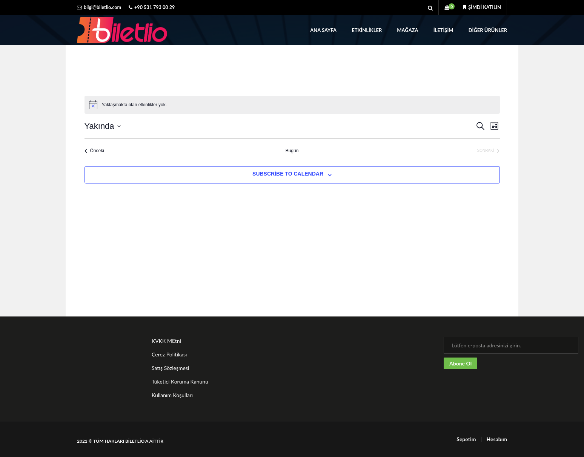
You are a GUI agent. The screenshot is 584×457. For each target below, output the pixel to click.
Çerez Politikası (169, 354)
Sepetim (466, 439)
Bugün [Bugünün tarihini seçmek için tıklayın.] (292, 150)
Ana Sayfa (323, 30)
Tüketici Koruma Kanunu (180, 381)
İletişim (443, 30)
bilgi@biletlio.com (102, 7)
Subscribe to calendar (287, 174)
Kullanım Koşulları (172, 395)
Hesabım (496, 439)
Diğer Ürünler (488, 30)
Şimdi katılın (482, 7)
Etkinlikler (367, 30)
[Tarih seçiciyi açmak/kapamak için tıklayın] (103, 126)
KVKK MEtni (166, 341)
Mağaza (407, 30)
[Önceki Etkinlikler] (94, 151)
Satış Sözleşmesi (170, 368)
